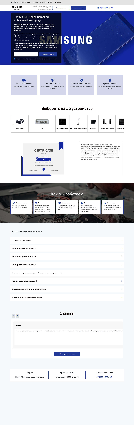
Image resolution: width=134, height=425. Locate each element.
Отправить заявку (48, 54)
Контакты (58, 2)
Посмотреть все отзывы (67, 354)
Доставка (50, 2)
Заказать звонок (60, 8)
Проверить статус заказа (78, 8)
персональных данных (52, 59)
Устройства (14, 2)
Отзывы (35, 2)
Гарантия (42, 2)
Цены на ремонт (26, 2)
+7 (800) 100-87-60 (104, 377)
